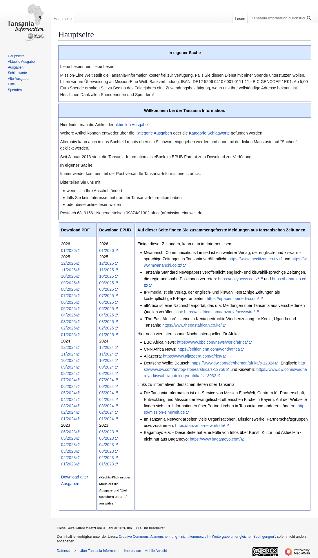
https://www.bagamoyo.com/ (215, 439)
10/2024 (68, 360)
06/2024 (68, 386)
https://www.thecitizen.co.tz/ (253, 259)
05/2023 (68, 438)
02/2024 (68, 412)
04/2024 (68, 399)
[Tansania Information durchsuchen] (281, 18)
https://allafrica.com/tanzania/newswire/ (219, 312)
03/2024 (68, 406)
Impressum (132, 551)
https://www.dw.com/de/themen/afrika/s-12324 (233, 363)
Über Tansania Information (100, 551)
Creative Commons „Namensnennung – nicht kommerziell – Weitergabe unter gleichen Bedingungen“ (197, 537)
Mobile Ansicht (156, 551)
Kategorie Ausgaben (153, 133)
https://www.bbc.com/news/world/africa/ (212, 342)
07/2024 (68, 379)
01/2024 (68, 419)
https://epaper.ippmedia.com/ (233, 298)
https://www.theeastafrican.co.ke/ (192, 325)
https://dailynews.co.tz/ (238, 279)
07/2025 (68, 295)
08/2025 (68, 289)
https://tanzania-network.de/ (200, 425)
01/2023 (68, 464)
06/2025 (68, 302)
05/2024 (68, 393)
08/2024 (68, 373)
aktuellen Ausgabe (131, 124)
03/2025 (68, 321)
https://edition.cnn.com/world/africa (208, 349)
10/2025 (68, 276)
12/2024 (68, 347)
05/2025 (68, 308)
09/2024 (68, 367)
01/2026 (68, 250)
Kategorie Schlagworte (209, 133)
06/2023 (68, 432)
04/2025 (68, 315)
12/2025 (68, 263)
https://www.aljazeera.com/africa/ (192, 356)
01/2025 (68, 334)
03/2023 (68, 451)
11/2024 (68, 354)
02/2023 (68, 457)
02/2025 (68, 328)
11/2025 (68, 270)
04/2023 (68, 444)
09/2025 (68, 283)
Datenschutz (66, 551)
